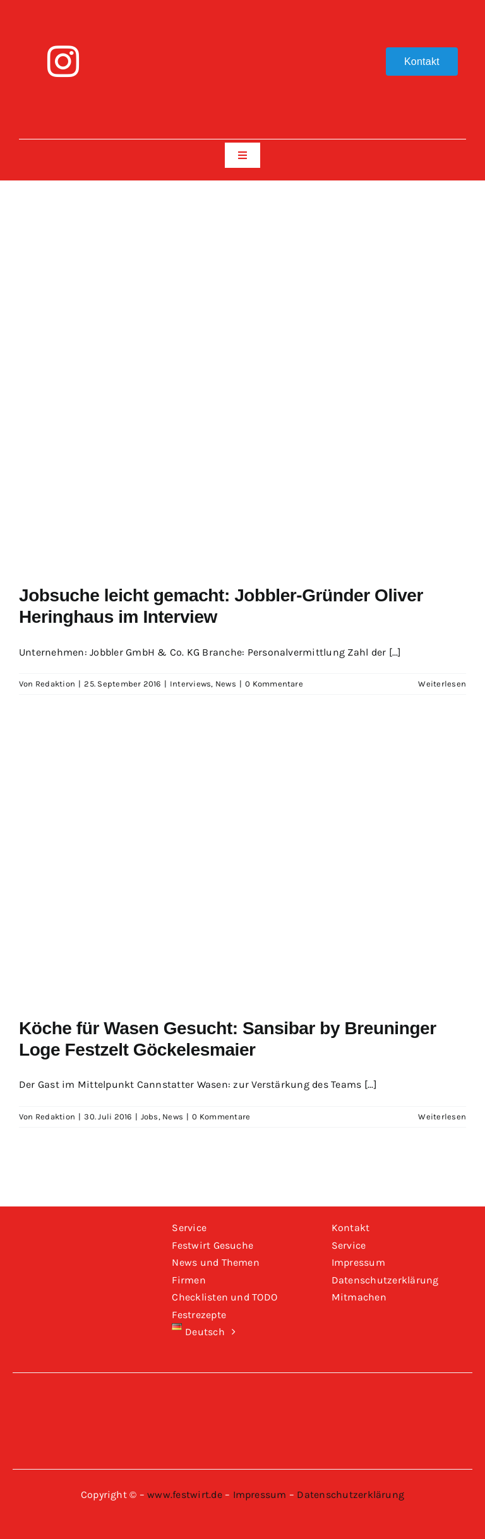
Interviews (190, 683)
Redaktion (55, 683)
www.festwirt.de (184, 1495)
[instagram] (63, 61)
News (225, 683)
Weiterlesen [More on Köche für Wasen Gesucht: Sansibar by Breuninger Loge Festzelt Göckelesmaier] (442, 1116)
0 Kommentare (274, 683)
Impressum (260, 1495)
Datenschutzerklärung (350, 1495)
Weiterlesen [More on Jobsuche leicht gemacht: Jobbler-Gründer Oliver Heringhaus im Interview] (442, 683)
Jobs (150, 1116)
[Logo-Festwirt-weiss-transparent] (242, 17)
